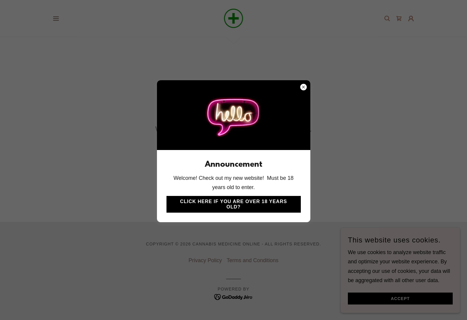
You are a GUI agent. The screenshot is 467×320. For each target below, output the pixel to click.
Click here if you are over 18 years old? (233, 204)
